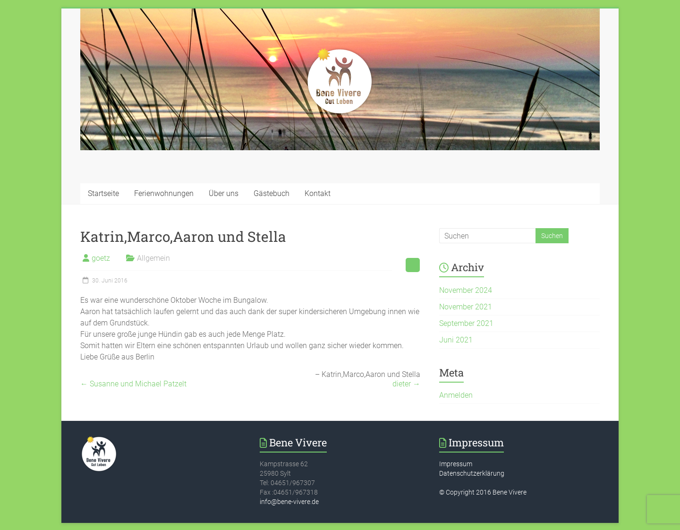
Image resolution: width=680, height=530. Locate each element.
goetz (101, 258)
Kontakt (318, 193)
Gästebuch (271, 193)
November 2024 (465, 290)
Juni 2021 (456, 339)
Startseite (103, 193)
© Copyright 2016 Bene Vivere (483, 492)
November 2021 (465, 306)
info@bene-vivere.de (289, 501)
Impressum (455, 464)
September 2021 (466, 323)
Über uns (223, 193)
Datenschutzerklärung (471, 473)
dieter (406, 383)
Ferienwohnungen (164, 193)
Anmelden (456, 395)
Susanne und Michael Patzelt (133, 383)
